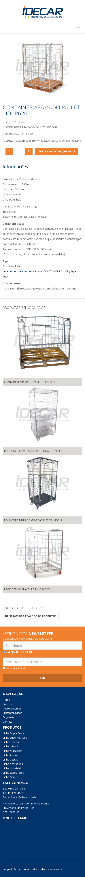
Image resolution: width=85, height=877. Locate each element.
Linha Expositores (13, 772)
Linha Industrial (12, 768)
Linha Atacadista (12, 750)
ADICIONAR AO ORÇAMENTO (56, 151)
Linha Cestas (10, 759)
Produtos (19, 122)
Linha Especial (11, 742)
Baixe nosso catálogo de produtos (30, 616)
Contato (7, 721)
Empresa (8, 704)
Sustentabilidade (12, 713)
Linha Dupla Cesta (13, 733)
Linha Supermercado (15, 737)
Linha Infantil (10, 746)
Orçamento (9, 717)
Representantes (12, 708)
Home (6, 122)
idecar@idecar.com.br (24, 797)
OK (42, 678)
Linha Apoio (10, 755)
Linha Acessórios (13, 764)
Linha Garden (10, 777)
